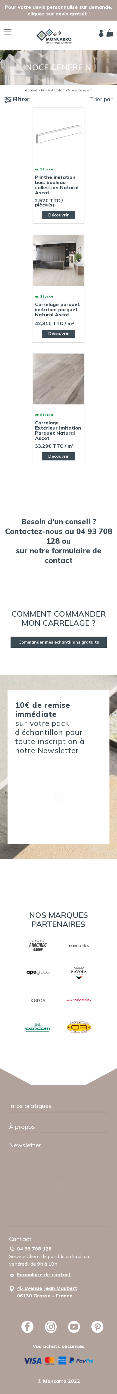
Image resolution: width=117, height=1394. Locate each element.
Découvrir (58, 215)
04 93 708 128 (34, 1249)
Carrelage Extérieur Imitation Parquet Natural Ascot (58, 430)
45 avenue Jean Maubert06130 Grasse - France (47, 1292)
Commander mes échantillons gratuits (58, 642)
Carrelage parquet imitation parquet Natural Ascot (57, 309)
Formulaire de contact (44, 1274)
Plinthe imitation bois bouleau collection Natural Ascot (56, 185)
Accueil (31, 90)
